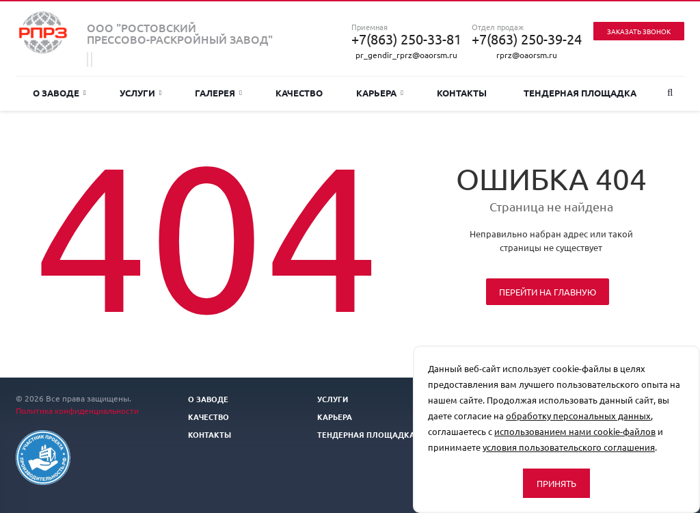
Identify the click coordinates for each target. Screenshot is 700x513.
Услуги (141, 92)
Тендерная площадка (580, 92)
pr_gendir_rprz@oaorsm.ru (406, 54)
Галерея (218, 92)
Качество (299, 92)
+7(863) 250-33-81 (406, 39)
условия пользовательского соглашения (569, 447)
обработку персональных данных (578, 415)
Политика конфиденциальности (77, 410)
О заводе (59, 92)
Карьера (379, 92)
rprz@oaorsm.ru (526, 54)
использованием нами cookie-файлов (575, 431)
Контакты (462, 92)
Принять (556, 483)
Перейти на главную (547, 292)
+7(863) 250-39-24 (527, 39)
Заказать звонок (639, 31)
